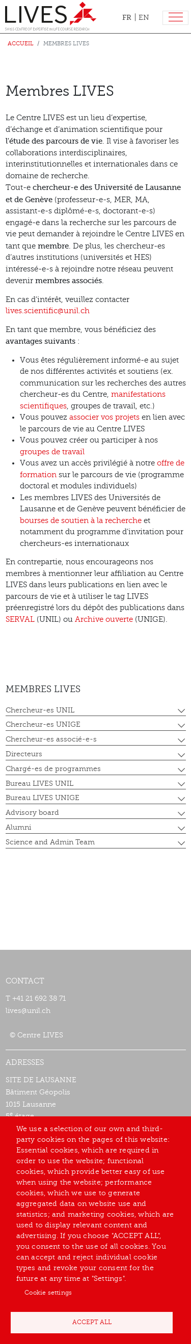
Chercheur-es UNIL (40, 710)
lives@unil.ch (28, 1010)
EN (144, 17)
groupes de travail (52, 452)
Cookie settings (48, 1292)
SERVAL (21, 619)
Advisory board (32, 812)
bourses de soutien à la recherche (81, 520)
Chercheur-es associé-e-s (51, 739)
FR (126, 17)
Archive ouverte (104, 619)
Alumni (18, 827)
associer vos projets (104, 417)
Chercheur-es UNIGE (43, 724)
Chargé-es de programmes (53, 769)
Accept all (92, 1322)
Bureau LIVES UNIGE (42, 798)
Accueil (21, 43)
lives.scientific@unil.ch (48, 311)
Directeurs (24, 754)
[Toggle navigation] (175, 18)
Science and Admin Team (50, 842)
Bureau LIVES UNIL (39, 783)
